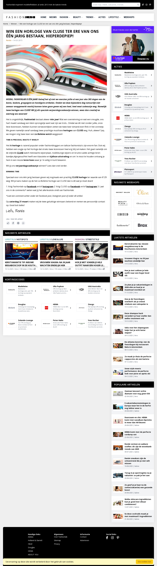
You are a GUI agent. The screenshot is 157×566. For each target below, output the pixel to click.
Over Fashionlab (60, 537)
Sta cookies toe (144, 561)
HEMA (30, 551)
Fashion (65, 17)
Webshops (129, 17)
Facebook (31, 186)
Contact (83, 537)
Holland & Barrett (35, 540)
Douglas (31, 547)
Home (43, 17)
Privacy (57, 544)
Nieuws (53, 17)
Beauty (78, 17)
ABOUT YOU (33, 554)
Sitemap (57, 540)
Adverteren (84, 540)
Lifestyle (115, 17)
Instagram (48, 186)
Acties (102, 17)
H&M (30, 544)
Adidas (30, 537)
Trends (90, 17)
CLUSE (20, 152)
